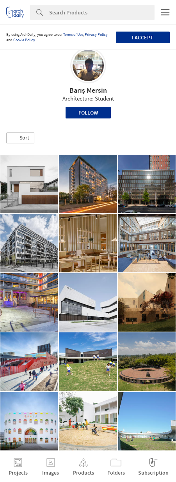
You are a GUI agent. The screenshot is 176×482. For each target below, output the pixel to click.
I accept (142, 37)
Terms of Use (73, 34)
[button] (20, 137)
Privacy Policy (96, 34)
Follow (88, 112)
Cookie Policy (24, 39)
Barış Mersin (88, 90)
